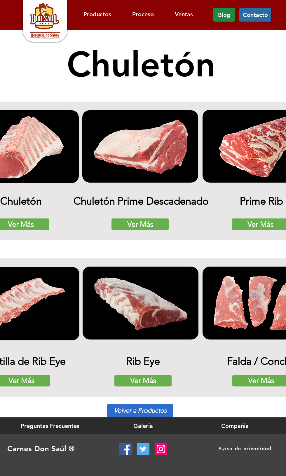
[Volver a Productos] (140, 410)
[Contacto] (255, 15)
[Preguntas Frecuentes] (50, 426)
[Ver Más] (140, 224)
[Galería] (143, 426)
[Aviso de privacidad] (245, 448)
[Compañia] (235, 426)
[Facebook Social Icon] (125, 449)
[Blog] (224, 15)
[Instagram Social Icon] (161, 449)
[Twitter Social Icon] (143, 449)
